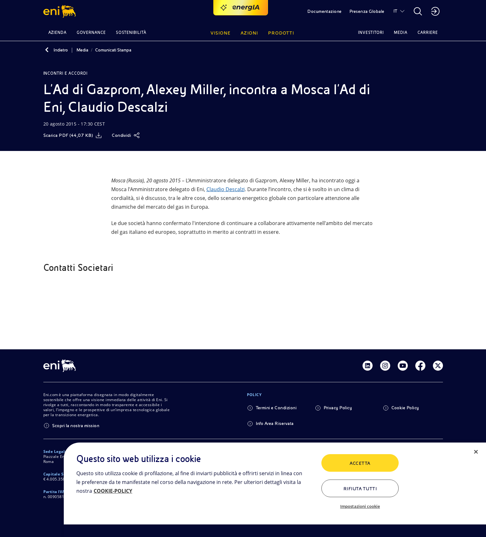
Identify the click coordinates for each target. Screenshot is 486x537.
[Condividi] (126, 135)
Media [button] (400, 32)
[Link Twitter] (438, 366)
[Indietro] (47, 50)
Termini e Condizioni (276, 407)
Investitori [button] (371, 32)
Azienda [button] (57, 32)
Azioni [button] (249, 32)
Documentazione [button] (324, 11)
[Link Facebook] (420, 366)
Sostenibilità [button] (131, 32)
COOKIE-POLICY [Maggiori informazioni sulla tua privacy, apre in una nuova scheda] (113, 490)
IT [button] (395, 10)
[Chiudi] (476, 452)
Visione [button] (220, 32)
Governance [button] (91, 32)
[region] (275, 490)
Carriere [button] (428, 32)
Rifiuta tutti (360, 488)
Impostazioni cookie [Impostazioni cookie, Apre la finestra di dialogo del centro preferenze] (360, 506)
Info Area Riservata (275, 423)
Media (82, 49)
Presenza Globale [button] (367, 11)
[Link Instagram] (385, 366)
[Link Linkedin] (368, 366)
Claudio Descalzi (225, 189)
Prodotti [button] (281, 32)
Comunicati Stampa (113, 49)
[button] (60, 11)
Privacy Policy (338, 407)
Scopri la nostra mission (76, 425)
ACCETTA (360, 463)
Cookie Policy (405, 407)
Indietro (60, 49)
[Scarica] (72, 135)
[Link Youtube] (403, 366)
